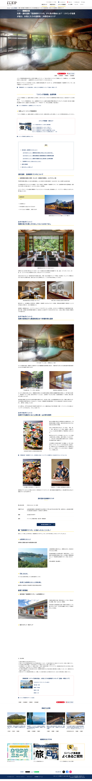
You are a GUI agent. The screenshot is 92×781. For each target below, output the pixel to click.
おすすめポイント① (38, 152)
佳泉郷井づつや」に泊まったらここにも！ (32, 161)
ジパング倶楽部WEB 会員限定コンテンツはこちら (30, 105)
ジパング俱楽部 (14, 7)
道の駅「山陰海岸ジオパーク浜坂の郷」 (31, 582)
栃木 (48, 731)
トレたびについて (10, 778)
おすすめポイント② (38, 155)
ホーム (8, 7)
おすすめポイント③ (38, 158)
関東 (53, 731)
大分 (9, 731)
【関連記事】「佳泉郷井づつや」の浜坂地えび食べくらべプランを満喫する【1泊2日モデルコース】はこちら (43, 455)
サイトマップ (29, 778)
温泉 (56, 75)
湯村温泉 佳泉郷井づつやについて (29, 150)
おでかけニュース (70, 733)
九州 (13, 731)
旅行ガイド (44, 4)
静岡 (29, 731)
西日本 (67, 75)
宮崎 (81, 733)
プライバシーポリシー (20, 778)
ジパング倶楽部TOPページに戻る (27, 697)
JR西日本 (61, 75)
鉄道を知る (52, 4)
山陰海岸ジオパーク (25, 539)
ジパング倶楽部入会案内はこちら (26, 136)
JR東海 (34, 731)
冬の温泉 (72, 75)
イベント (81, 4)
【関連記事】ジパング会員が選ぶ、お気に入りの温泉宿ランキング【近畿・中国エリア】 (38, 87)
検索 (55, 2)
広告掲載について (39, 778)
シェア (32, 774)
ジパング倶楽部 (62, 4)
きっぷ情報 (70, 4)
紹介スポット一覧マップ (27, 167)
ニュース (76, 4)
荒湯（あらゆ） (24, 573)
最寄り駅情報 (25, 164)
